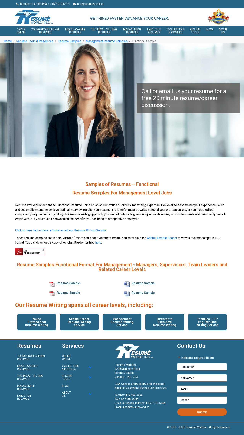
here (98, 242)
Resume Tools (195, 31)
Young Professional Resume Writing (36, 322)
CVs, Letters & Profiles (175, 31)
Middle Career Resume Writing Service (79, 322)
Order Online (21, 31)
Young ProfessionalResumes (45, 31)
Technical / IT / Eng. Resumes (104, 31)
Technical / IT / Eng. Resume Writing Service (207, 322)
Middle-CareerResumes (75, 31)
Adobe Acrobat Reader (162, 238)
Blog (209, 29)
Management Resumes (132, 31)
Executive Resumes (154, 31)
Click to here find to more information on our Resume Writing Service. (61, 230)
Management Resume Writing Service (122, 322)
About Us (222, 31)
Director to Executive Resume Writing (164, 322)
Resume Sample (68, 283)
